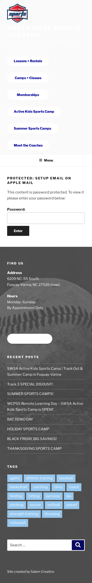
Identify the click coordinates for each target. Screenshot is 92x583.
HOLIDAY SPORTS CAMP (28, 429)
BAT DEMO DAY (20, 419)
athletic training (39, 478)
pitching (17, 505)
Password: (46, 215)
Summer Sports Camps (32, 128)
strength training (24, 514)
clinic (58, 487)
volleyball (18, 523)
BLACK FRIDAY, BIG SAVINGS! (32, 439)
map (55, 285)
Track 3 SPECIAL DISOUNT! (30, 384)
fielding (16, 496)
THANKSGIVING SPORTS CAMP (34, 448)
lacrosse (53, 496)
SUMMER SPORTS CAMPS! (30, 394)
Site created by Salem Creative (30, 571)
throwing (52, 514)
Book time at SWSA (30, 339)
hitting (34, 496)
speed (71, 505)
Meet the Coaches (28, 145)
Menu (46, 160)
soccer (35, 505)
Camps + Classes (28, 78)
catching (40, 487)
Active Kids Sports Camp (34, 111)
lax (68, 496)
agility (15, 478)
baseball (66, 478)
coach (74, 487)
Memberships (28, 95)
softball (53, 505)
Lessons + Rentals (28, 61)
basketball (18, 487)
